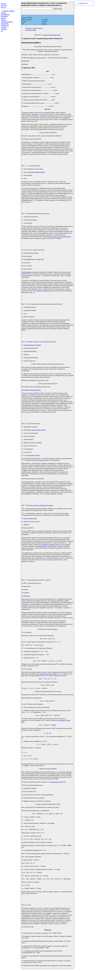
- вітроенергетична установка (32, 345)
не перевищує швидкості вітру (49, 544)
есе (2, 31)
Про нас (3, 7)
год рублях (51, 823)
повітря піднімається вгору (44, 290)
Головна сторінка (8, 11)
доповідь (4, 29)
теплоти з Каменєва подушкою (43, 505)
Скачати (24, 17)
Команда (4, 3)
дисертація (4, 23)
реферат (44, 23)
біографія (4, 16)
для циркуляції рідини (38, 430)
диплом (3, 20)
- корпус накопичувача (30, 518)
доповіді (4, 27)
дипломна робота (7, 22)
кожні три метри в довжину (48, 674)
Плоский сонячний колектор (32, 390)
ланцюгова (26, 596)
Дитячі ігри (5, 25)
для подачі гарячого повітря (36, 172)
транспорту (35, 114)
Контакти (4, 5)
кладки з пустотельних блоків (61, 236)
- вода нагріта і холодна (32, 455)
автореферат (5, 14)
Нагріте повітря (26, 272)
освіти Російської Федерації (52, 35)
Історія (3, 13)
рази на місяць (54, 782)
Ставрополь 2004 (30, 30)
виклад (3, 18)
